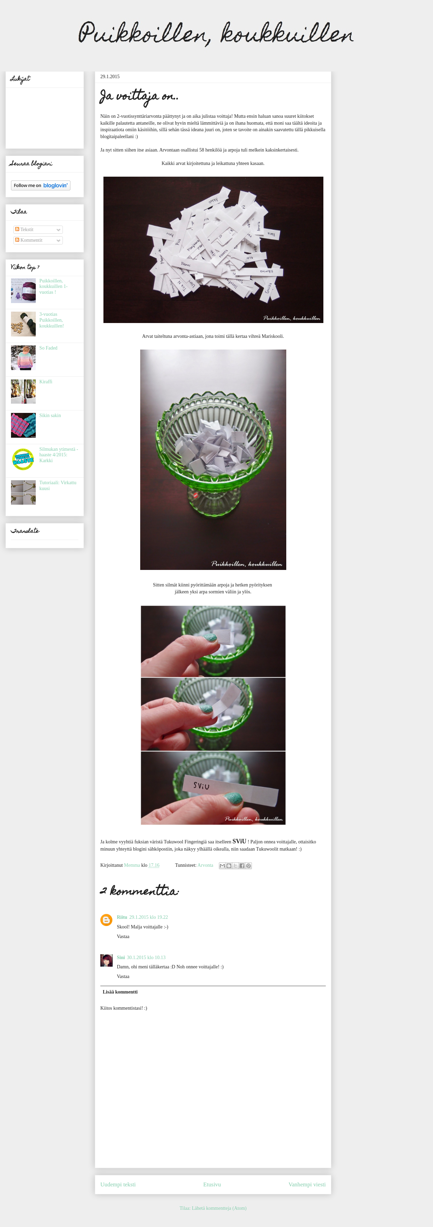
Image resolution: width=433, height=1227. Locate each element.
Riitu (122, 917)
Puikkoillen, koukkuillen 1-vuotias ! (54, 286)
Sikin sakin (50, 415)
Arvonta (205, 865)
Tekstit (24, 229)
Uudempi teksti (118, 1184)
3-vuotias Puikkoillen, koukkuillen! (52, 320)
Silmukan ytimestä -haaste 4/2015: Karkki (59, 455)
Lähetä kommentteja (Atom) (219, 1208)
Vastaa (123, 936)
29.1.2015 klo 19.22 (148, 917)
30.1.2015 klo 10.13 (146, 957)
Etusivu (212, 1184)
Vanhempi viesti (307, 1184)
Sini (121, 957)
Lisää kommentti (120, 992)
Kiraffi (46, 381)
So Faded (49, 348)
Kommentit (28, 240)
